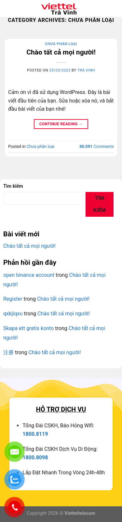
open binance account (28, 275)
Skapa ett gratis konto (28, 328)
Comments (96, 146)
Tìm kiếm (13, 186)
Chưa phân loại (61, 44)
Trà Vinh (86, 70)
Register (12, 299)
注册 (8, 352)
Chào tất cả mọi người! (61, 52)
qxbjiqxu (13, 313)
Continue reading (61, 124)
